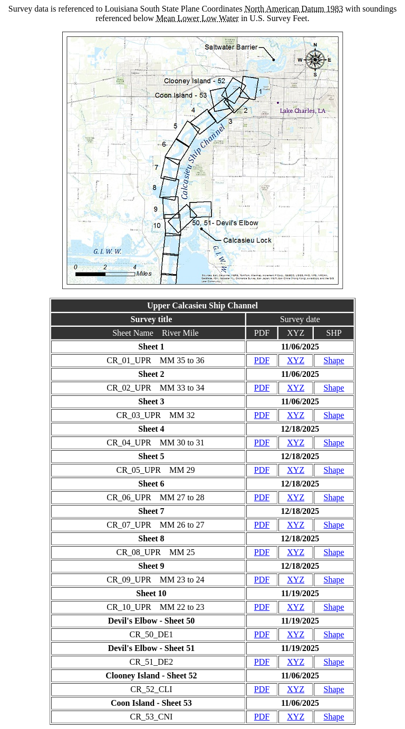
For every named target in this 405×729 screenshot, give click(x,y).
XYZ (295, 360)
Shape (334, 360)
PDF (261, 360)
